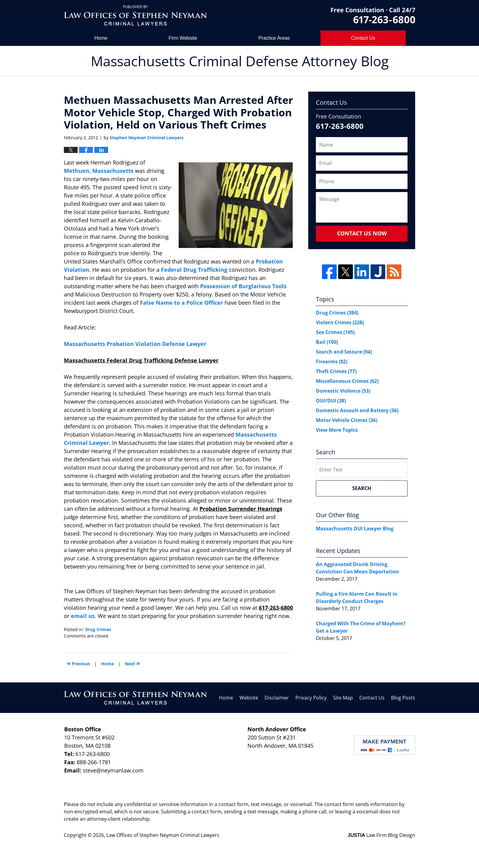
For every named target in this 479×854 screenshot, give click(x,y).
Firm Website (183, 38)
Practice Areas (274, 38)
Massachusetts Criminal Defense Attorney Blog (135, 15)
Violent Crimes (340, 322)
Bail (327, 342)
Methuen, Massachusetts (98, 170)
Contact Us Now (362, 233)
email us (83, 616)
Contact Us (372, 697)
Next (132, 663)
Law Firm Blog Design (381, 835)
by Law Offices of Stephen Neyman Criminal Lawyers (373, 15)
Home (101, 38)
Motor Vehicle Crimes (346, 420)
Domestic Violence (343, 390)
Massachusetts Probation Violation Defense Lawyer (135, 343)
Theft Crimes (336, 371)
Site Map (343, 697)
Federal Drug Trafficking (194, 269)
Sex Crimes (335, 332)
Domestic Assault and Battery (357, 410)
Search (361, 488)
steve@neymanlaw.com (113, 770)
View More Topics (337, 430)
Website (249, 697)
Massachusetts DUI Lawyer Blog (354, 528)
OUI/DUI (331, 400)
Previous (78, 663)
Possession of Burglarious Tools (243, 286)
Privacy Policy (311, 697)
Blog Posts (403, 697)
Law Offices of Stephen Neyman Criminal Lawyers (162, 835)
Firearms (331, 361)
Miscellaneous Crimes (347, 381)
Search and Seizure (344, 351)
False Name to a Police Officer (181, 302)
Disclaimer (277, 697)
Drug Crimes (98, 629)
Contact (363, 38)
